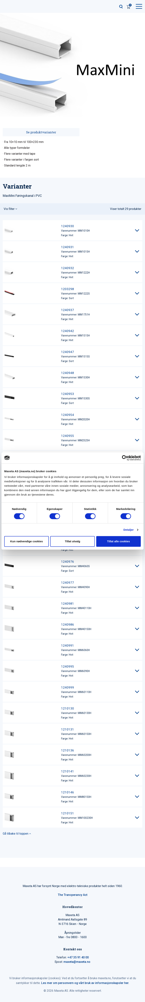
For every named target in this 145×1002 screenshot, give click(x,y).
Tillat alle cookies (118, 541)
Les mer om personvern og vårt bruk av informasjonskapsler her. (85, 983)
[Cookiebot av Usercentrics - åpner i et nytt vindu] (125, 458)
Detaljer (128, 529)
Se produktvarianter (41, 132)
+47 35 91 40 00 (78, 957)
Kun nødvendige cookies (26, 541)
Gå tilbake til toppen (17, 833)
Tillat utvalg (72, 541)
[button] (72, 209)
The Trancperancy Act (72, 895)
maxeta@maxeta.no (76, 962)
